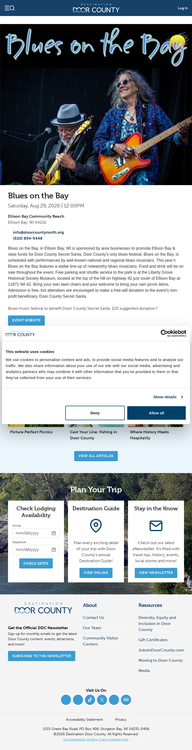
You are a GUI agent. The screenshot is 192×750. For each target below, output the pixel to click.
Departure (19, 542)
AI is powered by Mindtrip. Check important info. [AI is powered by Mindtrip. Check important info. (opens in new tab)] (96, 739)
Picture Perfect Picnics (31, 432)
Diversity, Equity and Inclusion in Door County (157, 623)
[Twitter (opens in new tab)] (102, 700)
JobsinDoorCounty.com (161, 650)
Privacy (120, 719)
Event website (26, 320)
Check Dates (36, 563)
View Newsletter (156, 573)
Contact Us (93, 617)
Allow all (156, 413)
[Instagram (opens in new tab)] (78, 700)
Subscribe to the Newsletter (41, 656)
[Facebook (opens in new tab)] (66, 700)
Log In (183, 8)
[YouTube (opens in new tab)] (114, 700)
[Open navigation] (9, 8)
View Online (96, 573)
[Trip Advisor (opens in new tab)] (126, 700)
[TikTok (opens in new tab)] (90, 700)
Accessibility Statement (84, 719)
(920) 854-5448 (25, 238)
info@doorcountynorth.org (36, 232)
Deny (95, 413)
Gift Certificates (153, 639)
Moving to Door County (160, 660)
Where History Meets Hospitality (149, 435)
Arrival (16, 525)
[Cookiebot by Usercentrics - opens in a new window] (164, 333)
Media (144, 670)
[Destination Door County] (96, 8)
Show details (165, 397)
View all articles (96, 456)
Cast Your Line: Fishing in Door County (93, 435)
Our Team (92, 627)
